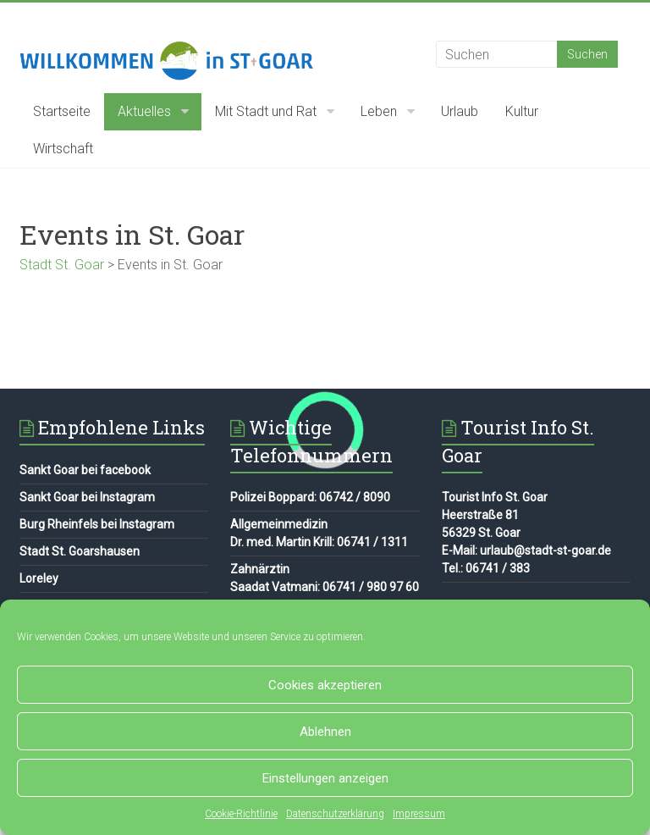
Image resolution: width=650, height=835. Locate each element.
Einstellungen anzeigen (325, 778)
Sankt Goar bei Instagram (87, 497)
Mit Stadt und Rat (266, 111)
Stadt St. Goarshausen (79, 551)
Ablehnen (325, 731)
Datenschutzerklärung (335, 814)
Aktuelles (144, 111)
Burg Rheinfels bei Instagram (96, 524)
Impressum (419, 814)
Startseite (62, 111)
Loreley (38, 578)
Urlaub (459, 111)
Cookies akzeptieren (325, 685)
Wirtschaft (63, 149)
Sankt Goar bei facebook (85, 470)
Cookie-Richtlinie (241, 814)
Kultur (521, 111)
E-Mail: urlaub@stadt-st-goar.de (526, 550)
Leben (379, 111)
